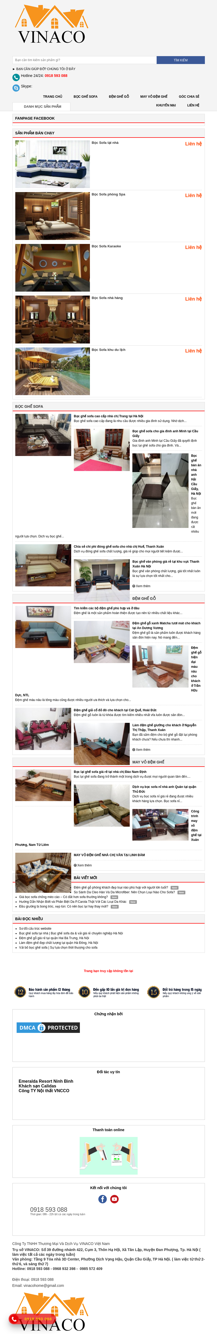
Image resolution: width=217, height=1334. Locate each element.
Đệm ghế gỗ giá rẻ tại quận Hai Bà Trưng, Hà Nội (54, 938)
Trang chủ (52, 97)
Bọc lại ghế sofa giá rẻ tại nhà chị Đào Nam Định (110, 772)
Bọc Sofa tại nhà (105, 143)
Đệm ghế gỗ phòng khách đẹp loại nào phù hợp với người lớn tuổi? (121, 887)
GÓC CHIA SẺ (189, 97)
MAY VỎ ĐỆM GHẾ (153, 97)
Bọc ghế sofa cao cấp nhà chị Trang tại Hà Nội (108, 416)
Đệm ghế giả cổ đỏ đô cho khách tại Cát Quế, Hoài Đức (115, 710)
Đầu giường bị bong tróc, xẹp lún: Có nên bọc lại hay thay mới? (63, 906)
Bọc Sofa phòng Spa (108, 194)
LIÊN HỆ (193, 105)
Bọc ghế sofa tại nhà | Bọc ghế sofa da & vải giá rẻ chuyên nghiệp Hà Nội (71, 933)
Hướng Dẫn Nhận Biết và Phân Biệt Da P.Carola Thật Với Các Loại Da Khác (73, 902)
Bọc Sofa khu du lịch (109, 350)
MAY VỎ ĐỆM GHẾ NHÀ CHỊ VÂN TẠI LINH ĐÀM (109, 855)
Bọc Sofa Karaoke (106, 246)
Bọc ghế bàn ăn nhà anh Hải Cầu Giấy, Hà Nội (196, 475)
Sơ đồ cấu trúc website (35, 928)
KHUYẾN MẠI (166, 105)
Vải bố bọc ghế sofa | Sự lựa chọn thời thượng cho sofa (58, 947)
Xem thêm (141, 586)
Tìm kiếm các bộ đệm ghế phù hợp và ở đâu (106, 608)
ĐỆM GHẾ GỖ (119, 97)
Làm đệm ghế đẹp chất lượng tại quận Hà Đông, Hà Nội (58, 943)
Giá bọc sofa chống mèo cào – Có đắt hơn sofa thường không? (63, 897)
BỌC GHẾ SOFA (86, 97)
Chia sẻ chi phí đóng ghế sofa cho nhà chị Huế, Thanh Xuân (119, 546)
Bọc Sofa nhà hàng (107, 298)
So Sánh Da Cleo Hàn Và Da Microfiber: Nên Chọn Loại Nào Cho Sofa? (124, 892)
